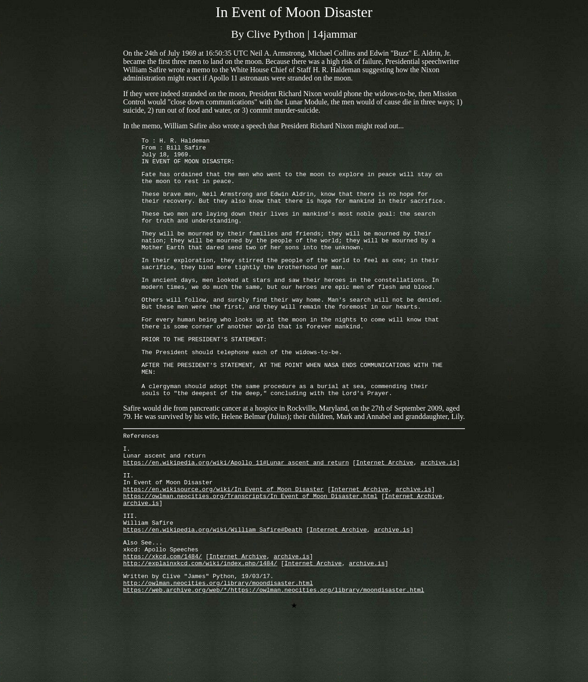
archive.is (438, 505)
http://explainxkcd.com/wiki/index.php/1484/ (200, 622)
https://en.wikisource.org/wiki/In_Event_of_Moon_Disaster (223, 536)
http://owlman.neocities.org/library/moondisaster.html (218, 645)
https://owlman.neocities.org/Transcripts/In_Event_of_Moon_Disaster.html (250, 544)
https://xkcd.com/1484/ (162, 614)
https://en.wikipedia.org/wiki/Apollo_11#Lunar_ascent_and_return (236, 505)
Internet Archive (384, 505)
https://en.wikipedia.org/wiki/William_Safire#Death (212, 583)
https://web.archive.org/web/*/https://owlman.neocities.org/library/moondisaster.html (273, 653)
